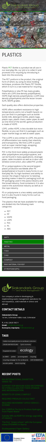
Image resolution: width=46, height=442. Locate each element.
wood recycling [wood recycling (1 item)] (20, 363)
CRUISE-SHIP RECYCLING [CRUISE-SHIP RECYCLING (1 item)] (10, 344)
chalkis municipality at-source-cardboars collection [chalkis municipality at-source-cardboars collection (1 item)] (19, 341)
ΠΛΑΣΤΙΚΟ (8, 242)
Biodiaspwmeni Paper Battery (15, 428)
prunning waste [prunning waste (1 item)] (23, 357)
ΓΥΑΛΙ (6, 251)
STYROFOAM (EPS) (11, 269)
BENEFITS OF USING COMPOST (16, 394)
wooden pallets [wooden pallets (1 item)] (8, 363)
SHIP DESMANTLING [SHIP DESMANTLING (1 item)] (36, 360)
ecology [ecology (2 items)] (26, 350)
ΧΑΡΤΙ (6, 237)
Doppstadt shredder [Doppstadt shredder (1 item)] (9, 351)
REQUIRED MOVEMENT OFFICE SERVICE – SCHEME (21, 404)
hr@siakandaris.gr (27, 328)
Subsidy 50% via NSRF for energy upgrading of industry (22, 416)
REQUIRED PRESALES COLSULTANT (18, 398)
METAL (7, 246)
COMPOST (8, 260)
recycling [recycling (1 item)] (33, 357)
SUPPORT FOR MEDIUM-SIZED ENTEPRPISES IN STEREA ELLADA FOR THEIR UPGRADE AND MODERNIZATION (23, 388)
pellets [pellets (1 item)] (13, 357)
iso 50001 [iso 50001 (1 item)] (6, 357)
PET (10, 67)
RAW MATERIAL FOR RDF (14, 264)
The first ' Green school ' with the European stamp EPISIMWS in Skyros (22, 423)
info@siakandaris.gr (15, 325)
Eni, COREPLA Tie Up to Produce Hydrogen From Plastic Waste (21, 410)
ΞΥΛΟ (6, 255)
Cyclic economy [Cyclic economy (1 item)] (25, 344)
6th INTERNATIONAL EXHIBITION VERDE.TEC (17, 380)
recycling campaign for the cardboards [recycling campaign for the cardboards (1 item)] (15, 360)
